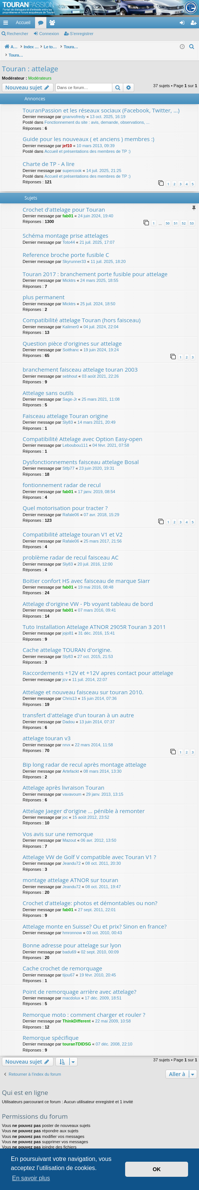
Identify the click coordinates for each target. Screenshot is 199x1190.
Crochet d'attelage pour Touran (64, 201)
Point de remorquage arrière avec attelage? (79, 983)
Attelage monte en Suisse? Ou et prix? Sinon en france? (95, 918)
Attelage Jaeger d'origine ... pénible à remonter (84, 803)
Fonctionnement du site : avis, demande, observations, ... (97, 114)
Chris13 (70, 690)
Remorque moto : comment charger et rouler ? (84, 1006)
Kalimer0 (71, 319)
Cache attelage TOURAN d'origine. (67, 642)
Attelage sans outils (48, 385)
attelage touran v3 (46, 730)
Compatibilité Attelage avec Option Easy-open (82, 431)
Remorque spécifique (51, 1029)
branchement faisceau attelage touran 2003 (80, 361)
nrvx (66, 737)
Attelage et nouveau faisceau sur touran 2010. (83, 684)
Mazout (69, 832)
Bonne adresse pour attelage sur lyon (72, 937)
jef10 (67, 137)
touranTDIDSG (77, 1036)
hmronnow (72, 924)
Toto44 (69, 234)
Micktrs (69, 272)
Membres (53, 24)
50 (168, 215)
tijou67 (69, 967)
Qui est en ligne (25, 1084)
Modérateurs (40, 70)
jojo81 (68, 625)
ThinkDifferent (77, 1013)
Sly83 (68, 414)
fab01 (68, 208)
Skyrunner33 (74, 253)
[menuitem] (155, 22)
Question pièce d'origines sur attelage (72, 335)
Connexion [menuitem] (184, 24)
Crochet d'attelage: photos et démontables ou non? (90, 895)
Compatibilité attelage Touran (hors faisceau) (82, 312)
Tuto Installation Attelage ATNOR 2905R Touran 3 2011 (94, 619)
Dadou (69, 714)
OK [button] (157, 1169)
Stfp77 (69, 460)
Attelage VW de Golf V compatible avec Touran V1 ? (89, 849)
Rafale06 (71, 506)
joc (65, 809)
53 (192, 215)
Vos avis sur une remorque (58, 826)
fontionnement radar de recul (62, 477)
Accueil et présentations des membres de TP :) (87, 143)
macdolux (71, 990)
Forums (42, 24)
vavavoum (72, 786)
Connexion (49, 33)
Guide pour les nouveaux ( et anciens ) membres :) (89, 131)
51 (176, 215)
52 (183, 215)
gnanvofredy (74, 108)
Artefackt (71, 763)
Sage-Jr (70, 391)
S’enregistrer (81, 33)
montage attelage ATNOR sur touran (70, 872)
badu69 (70, 944)
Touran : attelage (30, 61)
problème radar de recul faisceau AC (70, 549)
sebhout (70, 368)
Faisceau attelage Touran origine (65, 408)
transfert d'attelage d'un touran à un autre (78, 707)
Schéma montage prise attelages (65, 227)
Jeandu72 (72, 855)
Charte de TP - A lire (49, 156)
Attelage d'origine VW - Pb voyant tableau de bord (88, 596)
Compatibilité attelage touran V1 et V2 (72, 526)
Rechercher (17, 33)
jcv (65, 671)
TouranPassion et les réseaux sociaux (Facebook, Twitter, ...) (101, 102)
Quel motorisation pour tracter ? (65, 500)
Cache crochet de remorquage (62, 960)
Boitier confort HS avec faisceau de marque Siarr (86, 573)
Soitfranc (71, 342)
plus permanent (43, 289)
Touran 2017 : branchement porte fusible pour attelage (95, 266)
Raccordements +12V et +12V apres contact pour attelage (98, 665)
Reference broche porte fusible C (66, 247)
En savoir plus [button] (31, 1178)
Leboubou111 (75, 437)
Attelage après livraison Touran (63, 779)
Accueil (23, 22)
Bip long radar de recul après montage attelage (84, 756)
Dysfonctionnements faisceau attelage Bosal (81, 454)
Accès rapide (7, 24)
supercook (72, 162)
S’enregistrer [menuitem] (195, 24)
